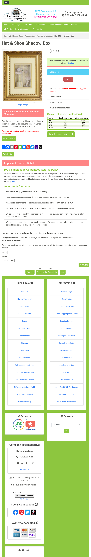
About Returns (66, 328)
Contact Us (37, 29)
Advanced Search (24, 328)
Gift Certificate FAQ (66, 380)
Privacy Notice (66, 358)
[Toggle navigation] (6, 2)
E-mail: (4, 256)
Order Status (67, 299)
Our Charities (24, 358)
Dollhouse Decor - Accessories (22, 36)
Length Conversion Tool (61, 134)
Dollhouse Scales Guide (58, 25)
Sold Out (68, 79)
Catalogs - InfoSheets (24, 394)
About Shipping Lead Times (66, 314)
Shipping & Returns (66, 306)
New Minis (28, 25)
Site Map (66, 372)
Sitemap (24, 343)
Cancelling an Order (66, 343)
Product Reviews (24, 314)
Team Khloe (24, 350)
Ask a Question (9, 138)
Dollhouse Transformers (24, 372)
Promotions (40, 25)
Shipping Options (66, 321)
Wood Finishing (24, 402)
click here (71, 63)
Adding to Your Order (66, 336)
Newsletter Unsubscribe (66, 402)
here (13, 182)
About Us (24, 292)
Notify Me (84, 265)
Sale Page (16, 25)
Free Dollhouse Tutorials (24, 380)
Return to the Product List (47, 272)
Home (6, 25)
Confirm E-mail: (8, 260)
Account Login (66, 292)
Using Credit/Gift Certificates (66, 387)
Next (63, 272)
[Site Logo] (16, 14)
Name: (4, 252)
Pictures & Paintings (44, 36)
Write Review (8, 154)
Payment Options (66, 350)
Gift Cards (8, 29)
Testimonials (24, 336)
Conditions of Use (66, 365)
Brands (74, 25)
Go (66, 431)
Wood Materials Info (24, 387)
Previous (30, 272)
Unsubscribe (24, 499)
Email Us (24, 470)
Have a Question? (22, 29)
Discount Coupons (66, 394)
